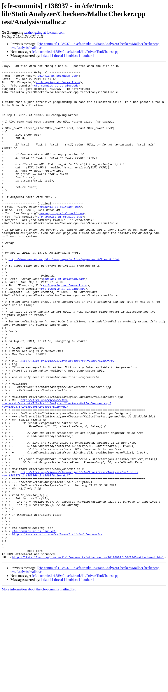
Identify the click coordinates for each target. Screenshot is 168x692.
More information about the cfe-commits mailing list (39, 688)
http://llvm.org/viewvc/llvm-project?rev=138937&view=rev (67, 420)
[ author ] (87, 55)
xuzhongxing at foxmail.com (44, 32)
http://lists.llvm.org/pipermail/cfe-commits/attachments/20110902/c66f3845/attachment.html (88, 656)
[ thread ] (58, 55)
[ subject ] (73, 55)
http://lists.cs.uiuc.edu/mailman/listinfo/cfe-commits (57, 629)
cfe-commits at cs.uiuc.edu (56, 90)
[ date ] (46, 55)
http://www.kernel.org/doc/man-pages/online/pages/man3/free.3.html (64, 298)
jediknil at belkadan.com (56, 78)
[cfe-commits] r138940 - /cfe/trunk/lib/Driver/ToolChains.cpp (75, 52)
